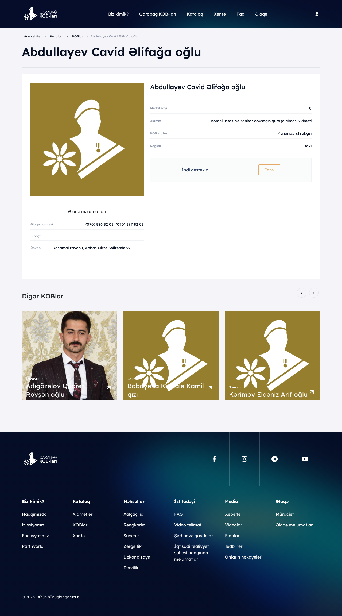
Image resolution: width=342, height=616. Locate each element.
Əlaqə (261, 14)
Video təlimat (187, 525)
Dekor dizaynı (137, 557)
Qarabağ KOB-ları (157, 14)
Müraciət (285, 514)
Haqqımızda (34, 514)
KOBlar (77, 36)
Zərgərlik (132, 546)
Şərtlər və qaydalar (193, 535)
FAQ (178, 514)
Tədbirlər (233, 546)
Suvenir (131, 535)
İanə (269, 169)
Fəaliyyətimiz (35, 535)
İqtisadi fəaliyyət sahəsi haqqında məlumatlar (191, 553)
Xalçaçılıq (133, 514)
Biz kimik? (118, 14)
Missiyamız (33, 525)
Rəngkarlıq (134, 525)
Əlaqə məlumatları (295, 525)
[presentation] (301, 293)
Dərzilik (130, 567)
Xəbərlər (233, 514)
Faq (240, 14)
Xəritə (220, 14)
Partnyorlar (33, 546)
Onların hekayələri (243, 557)
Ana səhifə (32, 36)
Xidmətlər (82, 514)
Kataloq (195, 14)
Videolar (233, 525)
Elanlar (232, 535)
